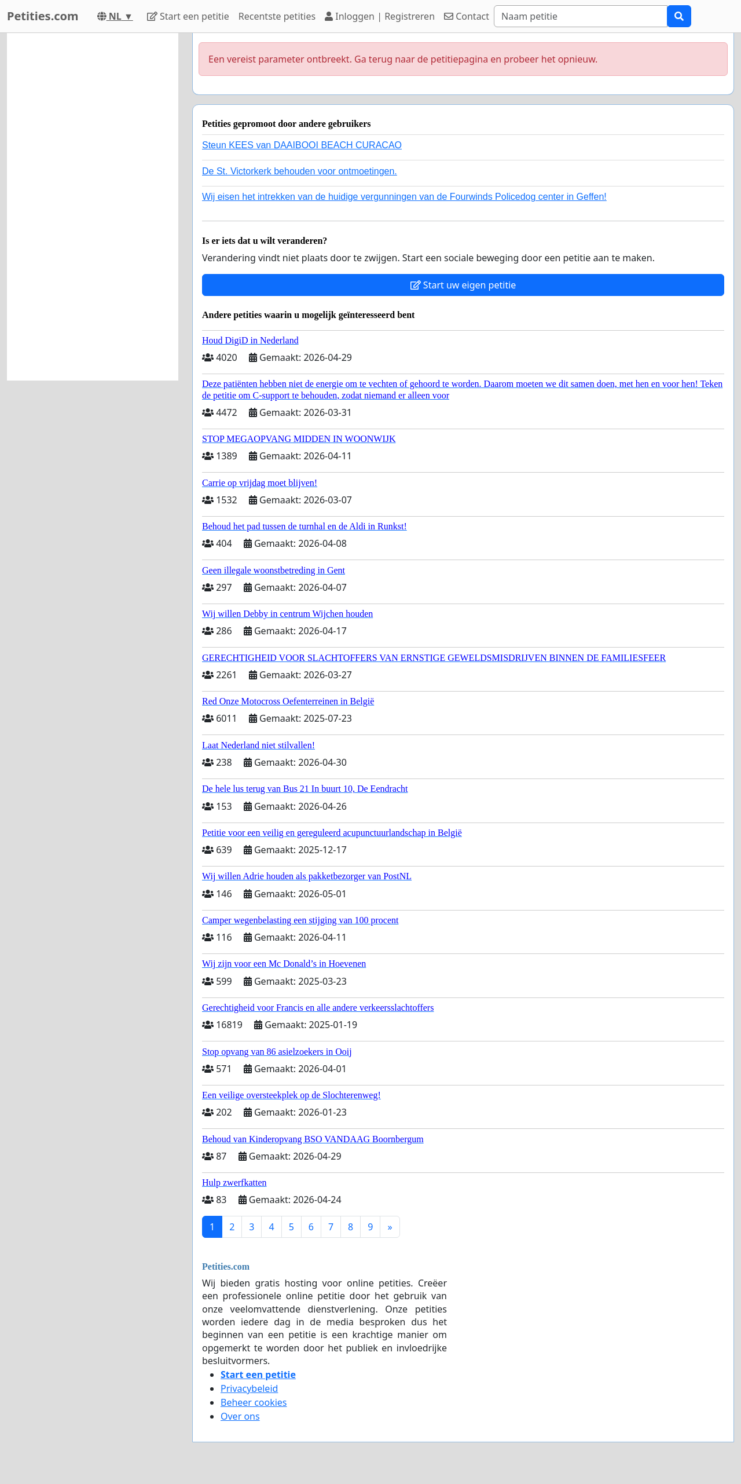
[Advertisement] (92, 207)
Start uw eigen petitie (463, 285)
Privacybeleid (249, 1388)
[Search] (580, 16)
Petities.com (43, 16)
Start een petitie (188, 16)
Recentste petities (277, 16)
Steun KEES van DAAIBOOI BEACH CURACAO (302, 145)
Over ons (240, 1416)
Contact (466, 16)
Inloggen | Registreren (380, 16)
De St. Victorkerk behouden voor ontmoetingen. (299, 171)
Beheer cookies (254, 1402)
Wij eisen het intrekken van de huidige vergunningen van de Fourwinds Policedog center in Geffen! (404, 197)
